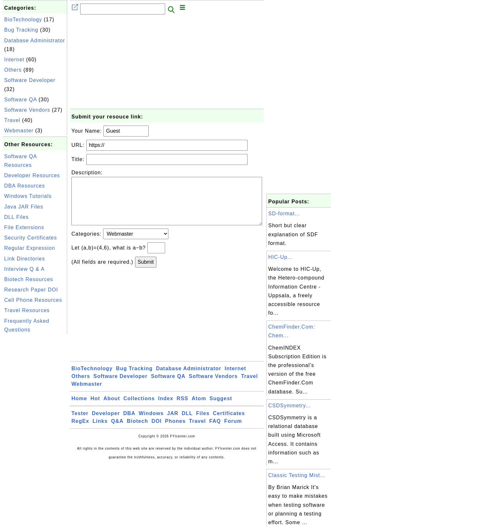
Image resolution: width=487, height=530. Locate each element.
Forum (233, 431)
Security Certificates (30, 237)
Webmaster (19, 130)
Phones (175, 431)
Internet (14, 59)
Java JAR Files (23, 206)
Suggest (220, 409)
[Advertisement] (35, 432)
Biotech (137, 431)
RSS (182, 409)
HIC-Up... (280, 257)
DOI (157, 431)
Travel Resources (27, 310)
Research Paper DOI (31, 289)
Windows (151, 423)
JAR (172, 423)
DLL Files (16, 217)
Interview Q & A (24, 269)
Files (202, 423)
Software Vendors (27, 110)
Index (165, 409)
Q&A (117, 431)
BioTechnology (23, 19)
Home (79, 409)
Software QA (20, 99)
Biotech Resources (28, 279)
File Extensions (24, 227)
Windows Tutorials (28, 196)
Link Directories (24, 258)
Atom (199, 409)
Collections (139, 409)
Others (13, 70)
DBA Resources (24, 186)
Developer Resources (32, 175)
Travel (12, 120)
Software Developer (30, 80)
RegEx (80, 431)
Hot (95, 409)
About (111, 409)
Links (100, 431)
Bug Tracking (21, 30)
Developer (106, 423)
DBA (129, 423)
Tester (80, 423)
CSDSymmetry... (289, 405)
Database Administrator (34, 40)
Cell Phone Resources (33, 300)
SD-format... (284, 213)
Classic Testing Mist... (296, 475)
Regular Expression (29, 248)
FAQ (215, 431)
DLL (187, 423)
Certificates (229, 423)
